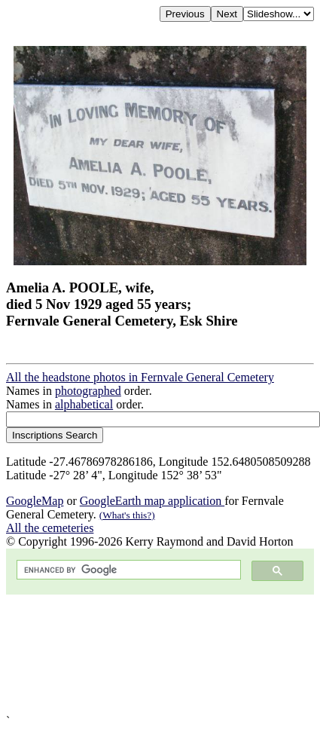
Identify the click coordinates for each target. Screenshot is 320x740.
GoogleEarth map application (152, 500)
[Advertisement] (141, 654)
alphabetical (84, 404)
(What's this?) (127, 515)
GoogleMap (34, 500)
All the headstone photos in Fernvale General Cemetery (140, 377)
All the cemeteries (49, 527)
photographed (88, 390)
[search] (127, 570)
